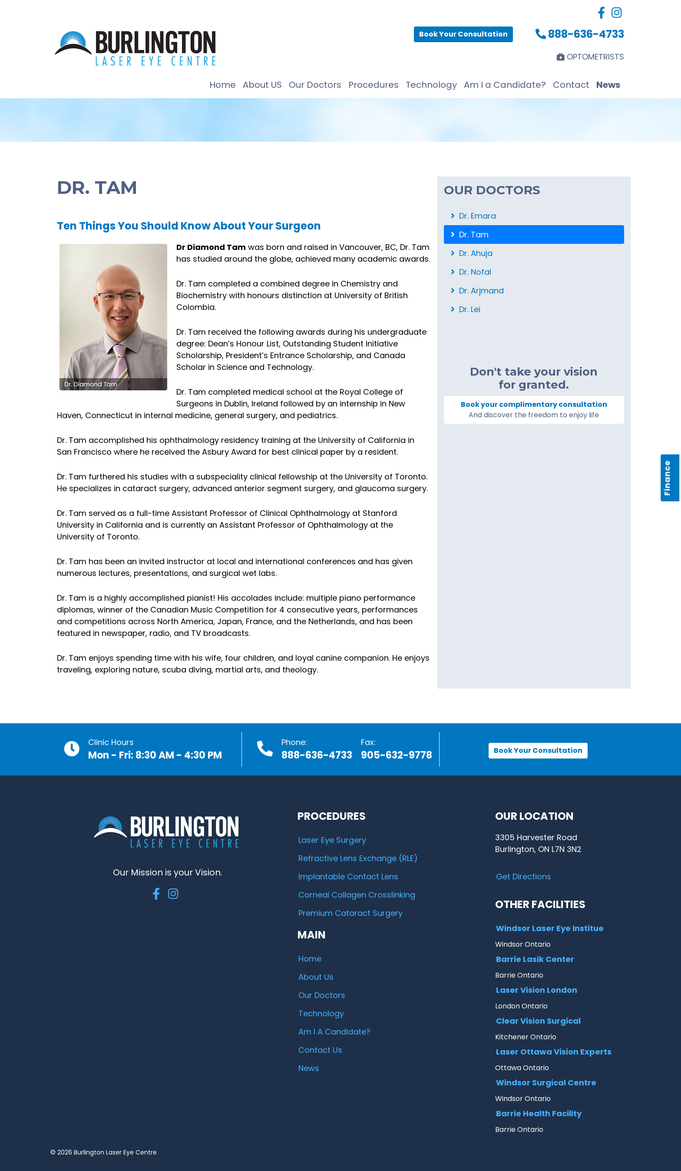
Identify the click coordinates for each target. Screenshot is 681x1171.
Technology (431, 85)
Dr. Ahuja (472, 253)
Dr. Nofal (471, 271)
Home (222, 85)
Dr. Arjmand (477, 290)
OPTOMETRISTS (590, 56)
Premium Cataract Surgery (350, 913)
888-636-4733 (580, 34)
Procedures (373, 85)
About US (262, 85)
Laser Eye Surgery (332, 840)
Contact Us (320, 1050)
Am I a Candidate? (505, 85)
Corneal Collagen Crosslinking (356, 894)
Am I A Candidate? (334, 1031)
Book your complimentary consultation (534, 409)
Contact (571, 85)
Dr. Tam (470, 234)
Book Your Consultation (463, 34)
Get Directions (523, 876)
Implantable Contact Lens (348, 876)
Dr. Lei (465, 309)
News (608, 85)
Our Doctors (315, 85)
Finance (667, 478)
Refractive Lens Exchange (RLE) (358, 858)
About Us (316, 976)
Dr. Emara (473, 215)
